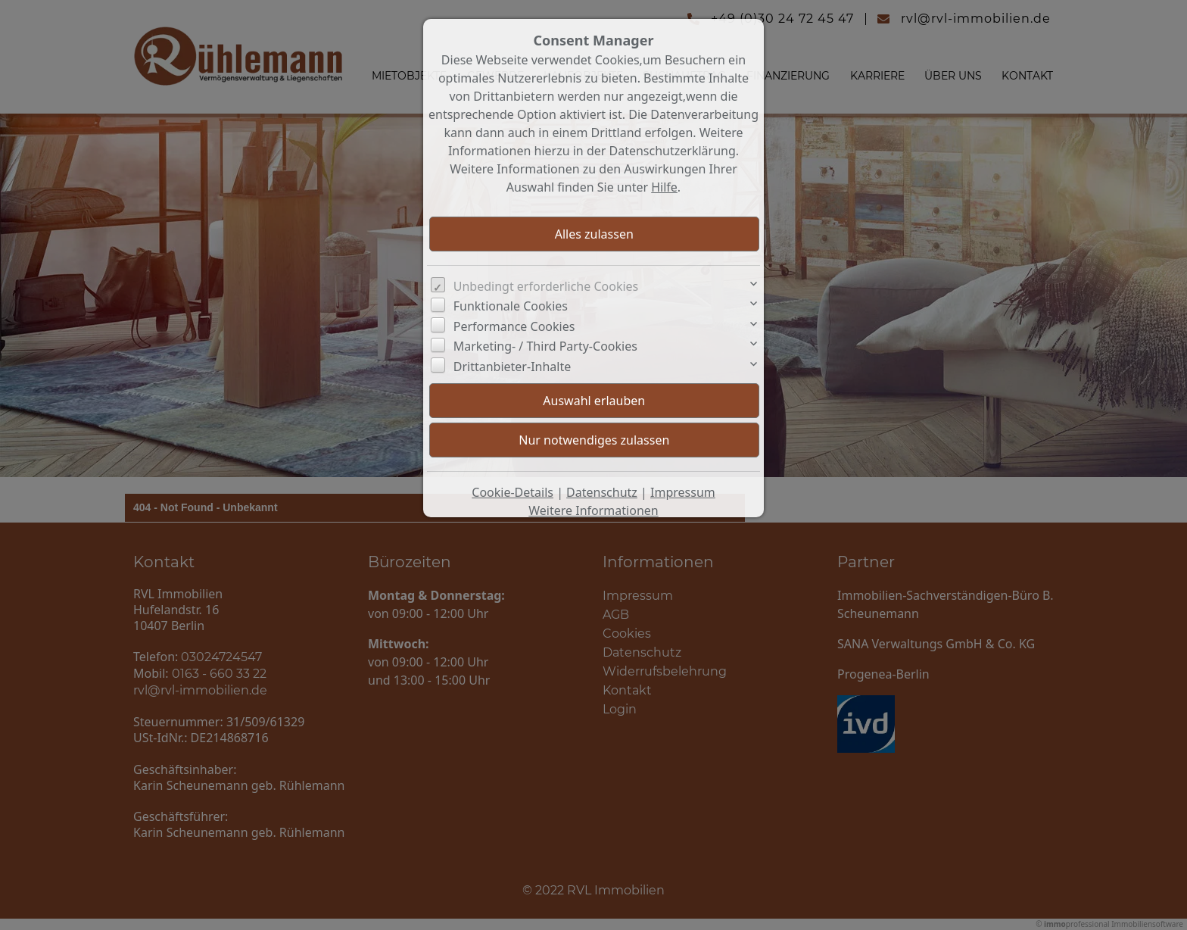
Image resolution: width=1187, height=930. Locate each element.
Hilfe (664, 187)
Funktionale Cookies (510, 306)
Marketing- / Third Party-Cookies (545, 346)
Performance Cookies (514, 326)
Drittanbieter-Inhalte (512, 366)
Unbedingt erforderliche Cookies (546, 286)
